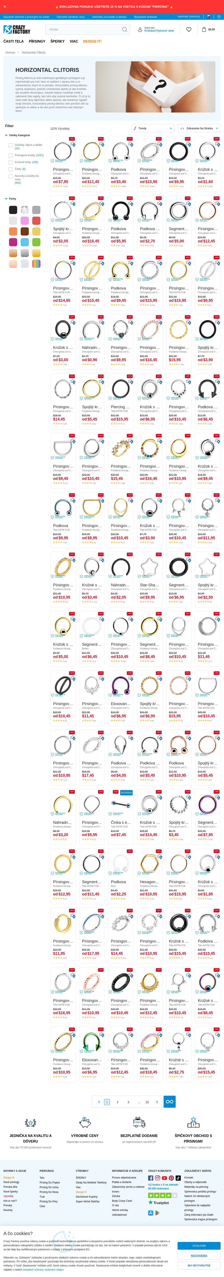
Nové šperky (10, 1191)
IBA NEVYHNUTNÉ (199, 1265)
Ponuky (7, 1205)
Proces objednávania (124, 1177)
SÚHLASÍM (199, 1245)
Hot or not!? (10, 1200)
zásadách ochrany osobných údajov (43, 1269)
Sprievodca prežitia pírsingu (200, 1191)
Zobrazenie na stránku (200, 128)
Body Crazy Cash (122, 1200)
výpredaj (8, 1196)
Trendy (142, 128)
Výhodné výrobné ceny (70, 16)
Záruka (116, 1196)
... (139, 1102)
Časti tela (13, 41)
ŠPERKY (58, 41)
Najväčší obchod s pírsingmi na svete (26, 16)
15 (147, 1102)
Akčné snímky (120, 1210)
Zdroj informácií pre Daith (198, 1214)
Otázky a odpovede (195, 1182)
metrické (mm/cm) (189, 16)
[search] (82, 29)
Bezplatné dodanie (145, 16)
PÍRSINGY (37, 41)
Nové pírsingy (11, 1182)
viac (74, 41)
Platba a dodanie (121, 1182)
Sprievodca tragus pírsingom (200, 1219)
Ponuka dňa (10, 1186)
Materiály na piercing (196, 1186)
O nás (115, 1205)
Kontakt (188, 1177)
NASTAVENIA (199, 1255)
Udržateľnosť (119, 1214)
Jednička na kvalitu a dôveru (109, 16)
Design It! (92, 41)
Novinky (8, 1210)
